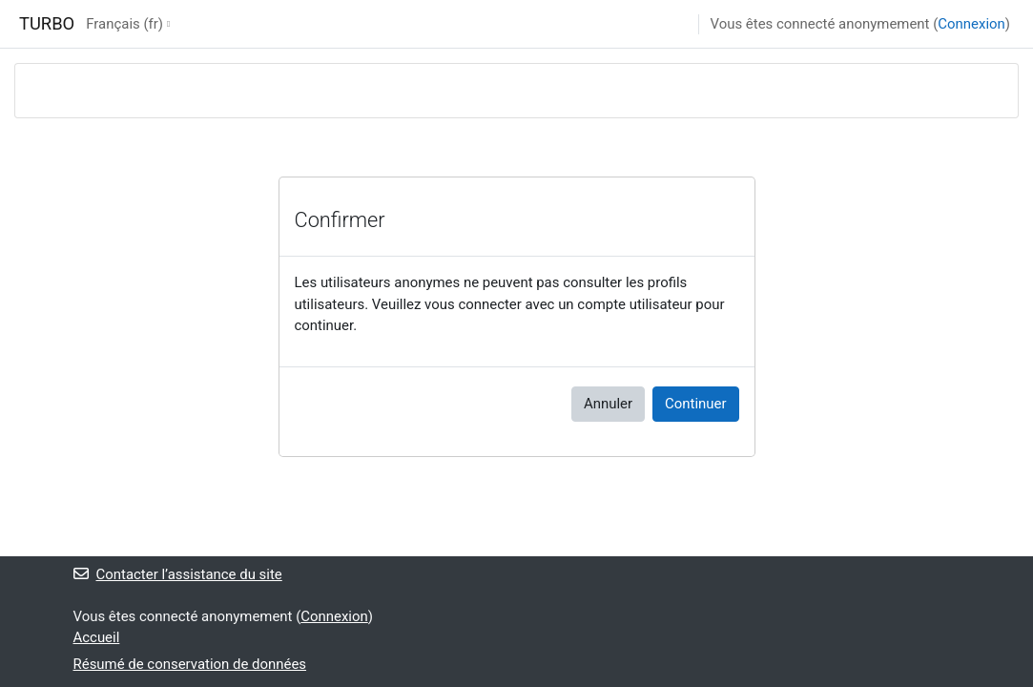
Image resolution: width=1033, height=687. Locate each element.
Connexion (971, 23)
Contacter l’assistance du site (177, 574)
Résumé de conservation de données (190, 664)
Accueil (96, 637)
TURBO (46, 23)
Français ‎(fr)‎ (124, 23)
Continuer (695, 403)
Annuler (608, 403)
